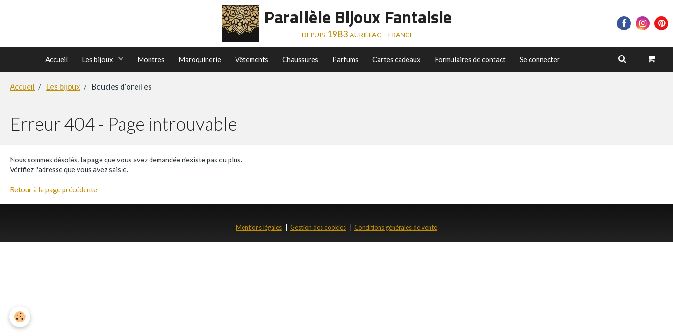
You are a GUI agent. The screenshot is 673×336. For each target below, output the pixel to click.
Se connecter (540, 59)
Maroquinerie (200, 59)
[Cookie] (19, 316)
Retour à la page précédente (53, 189)
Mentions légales (259, 227)
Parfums (345, 59)
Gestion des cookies (318, 227)
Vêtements (251, 59)
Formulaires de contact (470, 59)
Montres (151, 59)
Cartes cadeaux (396, 59)
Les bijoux (98, 59)
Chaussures (300, 59)
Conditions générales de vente (395, 227)
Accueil (56, 59)
